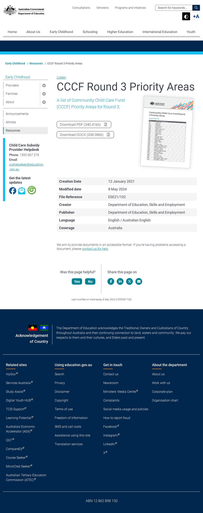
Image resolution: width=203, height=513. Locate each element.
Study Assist (14, 392)
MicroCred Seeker (18, 466)
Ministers (103, 8)
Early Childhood (61, 32)
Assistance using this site (72, 435)
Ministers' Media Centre (119, 392)
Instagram (110, 435)
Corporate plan (162, 392)
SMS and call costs (68, 427)
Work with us (161, 383)
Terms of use (64, 409)
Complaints (111, 400)
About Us (33, 32)
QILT (9, 440)
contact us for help (95, 249)
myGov (11, 374)
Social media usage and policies (125, 409)
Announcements (17, 114)
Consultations (81, 8)
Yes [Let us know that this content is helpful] (77, 281)
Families (12, 94)
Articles (11, 122)
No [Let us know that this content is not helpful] (90, 281)
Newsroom (110, 383)
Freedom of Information (71, 418)
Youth (191, 32)
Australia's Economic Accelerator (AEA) (20, 429)
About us (158, 374)
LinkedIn (109, 444)
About (10, 102)
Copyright (61, 400)
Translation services (69, 444)
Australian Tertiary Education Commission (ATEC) (26, 477)
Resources (36, 63)
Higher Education (120, 32)
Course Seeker (16, 458)
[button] (44, 85)
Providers (12, 85)
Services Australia (18, 383)
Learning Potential (18, 418)
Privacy (60, 383)
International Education (160, 32)
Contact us (110, 374)
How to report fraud (116, 418)
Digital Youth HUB (18, 400)
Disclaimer (62, 392)
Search (59, 374)
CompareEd (14, 449)
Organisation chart (165, 400)
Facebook (110, 427)
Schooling (90, 32)
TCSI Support (15, 409)
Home (12, 32)
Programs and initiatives (130, 8)
